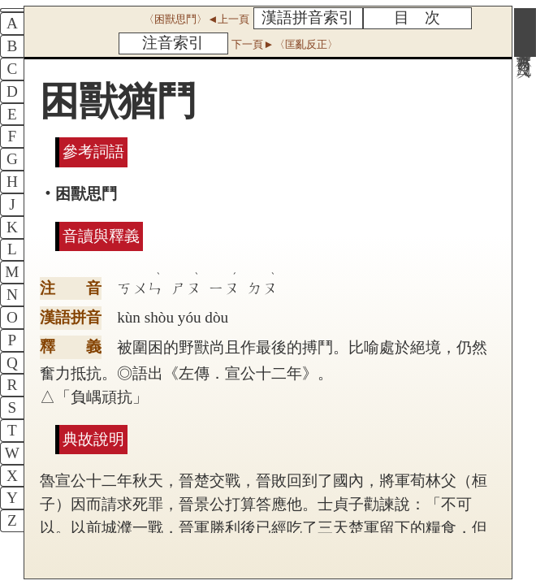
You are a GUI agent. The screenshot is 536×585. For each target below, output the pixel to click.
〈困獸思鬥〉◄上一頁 (196, 19)
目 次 (417, 17)
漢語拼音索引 (308, 17)
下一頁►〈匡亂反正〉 (284, 44)
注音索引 (173, 42)
